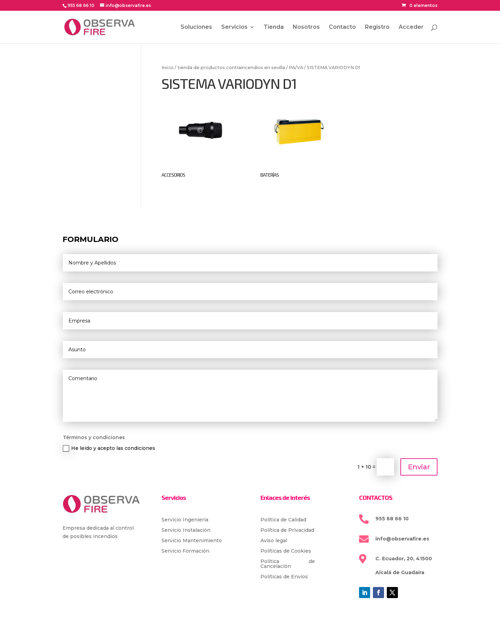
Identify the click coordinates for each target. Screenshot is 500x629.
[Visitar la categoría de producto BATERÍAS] (299, 137)
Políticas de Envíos (284, 577)
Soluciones (196, 27)
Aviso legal (273, 541)
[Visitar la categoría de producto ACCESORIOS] (200, 137)
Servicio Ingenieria (184, 520)
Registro (377, 27)
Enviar (419, 467)
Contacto (342, 27)
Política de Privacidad (287, 530)
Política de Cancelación (287, 564)
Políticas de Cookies (285, 551)
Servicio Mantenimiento (191, 541)
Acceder (411, 27)
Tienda (274, 27)
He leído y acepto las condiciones (109, 448)
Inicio (167, 67)
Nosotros (306, 27)
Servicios (234, 27)
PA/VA (296, 67)
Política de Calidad (283, 520)
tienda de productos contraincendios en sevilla (231, 67)
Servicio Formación (185, 551)
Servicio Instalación (185, 530)
